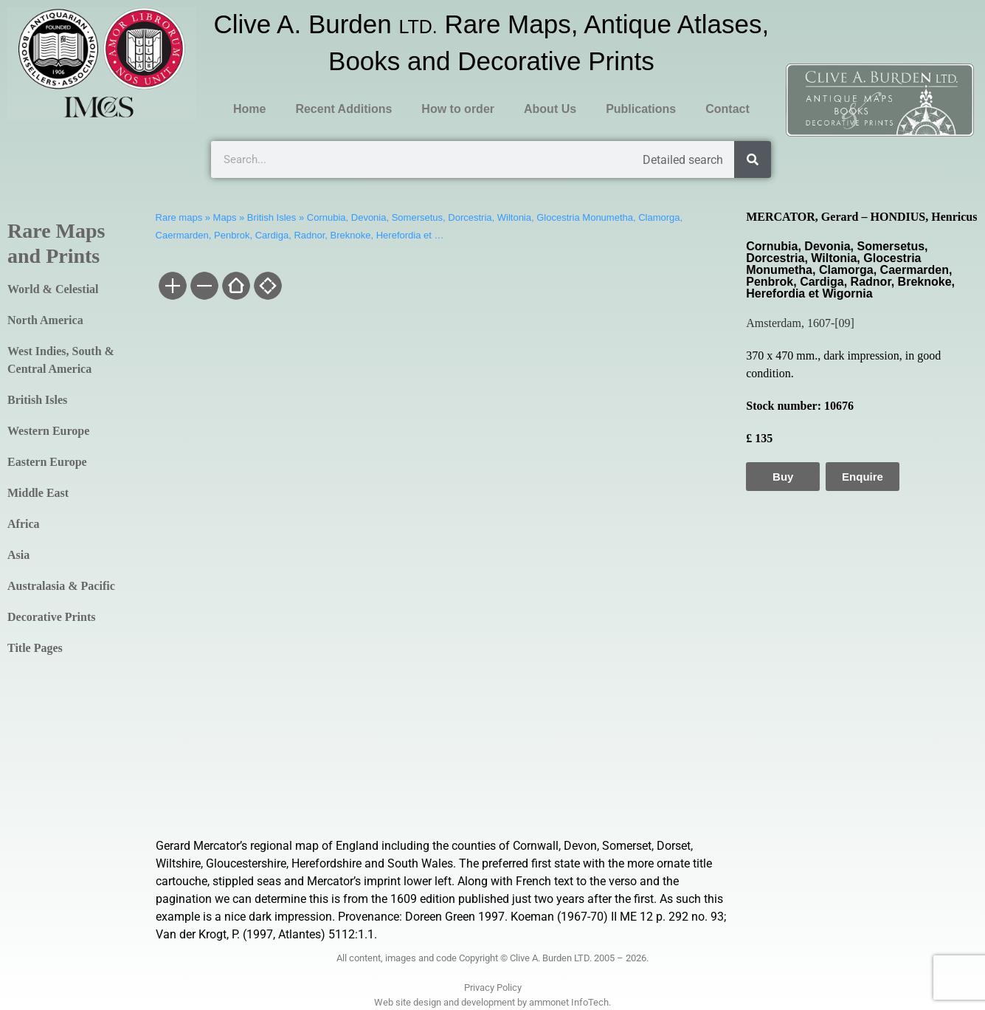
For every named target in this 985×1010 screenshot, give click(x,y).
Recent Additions (343, 109)
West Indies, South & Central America (60, 360)
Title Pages (35, 648)
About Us (550, 109)
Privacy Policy (493, 987)
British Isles (37, 400)
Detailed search (683, 160)
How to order (457, 109)
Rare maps (179, 217)
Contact (727, 109)
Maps (225, 217)
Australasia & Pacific (61, 586)
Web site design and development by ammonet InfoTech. (492, 1002)
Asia (18, 555)
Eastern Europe (47, 462)
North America (45, 320)
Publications (641, 109)
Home (249, 109)
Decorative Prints (51, 617)
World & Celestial (53, 289)
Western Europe (48, 431)
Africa (23, 524)
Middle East (38, 493)
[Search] (752, 159)
